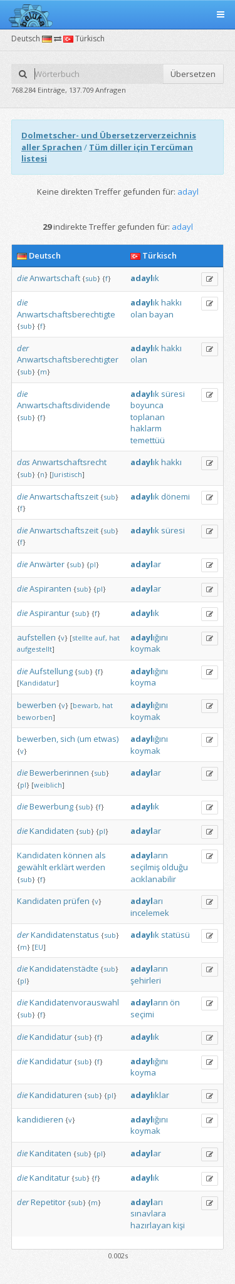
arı (146, 901)
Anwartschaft (54, 278)
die (22, 278)
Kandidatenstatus (65, 934)
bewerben (36, 705)
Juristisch (67, 474)
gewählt (32, 867)
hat (114, 637)
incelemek (149, 912)
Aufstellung (51, 671)
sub (91, 278)
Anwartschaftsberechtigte (66, 314)
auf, (101, 637)
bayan (161, 314)
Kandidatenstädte (63, 968)
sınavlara (148, 1213)
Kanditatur (49, 1177)
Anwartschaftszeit (63, 496)
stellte (82, 637)
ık (144, 278)
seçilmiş (145, 867)
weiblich (48, 784)
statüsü (175, 934)
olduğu (175, 867)
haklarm (146, 428)
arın (149, 855)
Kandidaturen (55, 1095)
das (23, 462)
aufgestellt (34, 649)
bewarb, (86, 705)
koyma (143, 682)
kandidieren (40, 1119)
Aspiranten (50, 588)
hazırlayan (150, 1225)
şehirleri (145, 980)
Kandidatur (37, 682)
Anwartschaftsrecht (69, 462)
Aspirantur (49, 613)
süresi (173, 393)
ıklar (149, 1095)
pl (93, 564)
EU (38, 947)
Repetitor (48, 1202)
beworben (35, 717)
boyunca (147, 405)
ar (145, 564)
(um (84, 738)
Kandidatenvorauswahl (74, 1002)
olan (138, 314)
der (23, 348)
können (78, 855)
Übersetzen (193, 74)
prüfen (76, 901)
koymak (145, 648)
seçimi (142, 1014)
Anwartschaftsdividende (63, 405)
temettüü (147, 440)
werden (90, 867)
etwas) (105, 738)
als (100, 855)
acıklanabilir (153, 879)
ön (175, 1002)
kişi (179, 1225)
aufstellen (36, 637)
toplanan (147, 417)
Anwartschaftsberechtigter (67, 359)
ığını (149, 637)
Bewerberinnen (59, 772)
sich (67, 738)
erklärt (61, 867)
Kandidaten (51, 830)
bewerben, (37, 738)
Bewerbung (51, 806)
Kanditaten (50, 1153)
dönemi (175, 496)
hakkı (171, 302)
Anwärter (47, 564)
